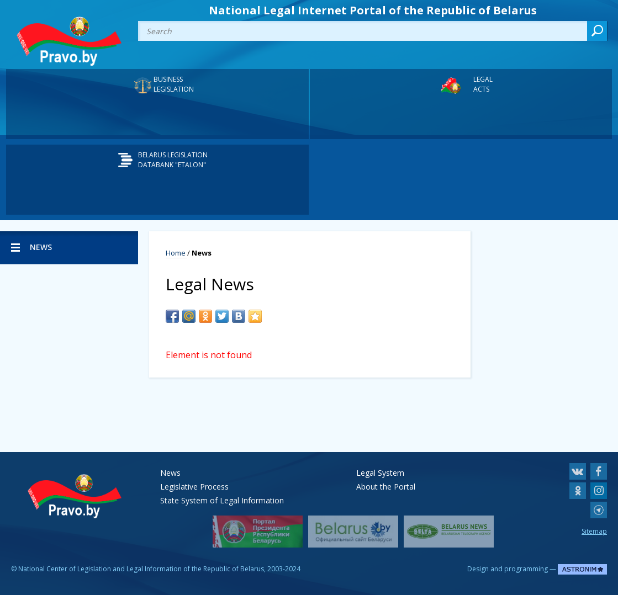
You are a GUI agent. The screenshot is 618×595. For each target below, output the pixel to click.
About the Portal (385, 486)
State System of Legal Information (222, 500)
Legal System (380, 473)
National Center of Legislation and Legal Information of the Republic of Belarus (141, 568)
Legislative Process (194, 486)
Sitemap (594, 531)
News (170, 473)
